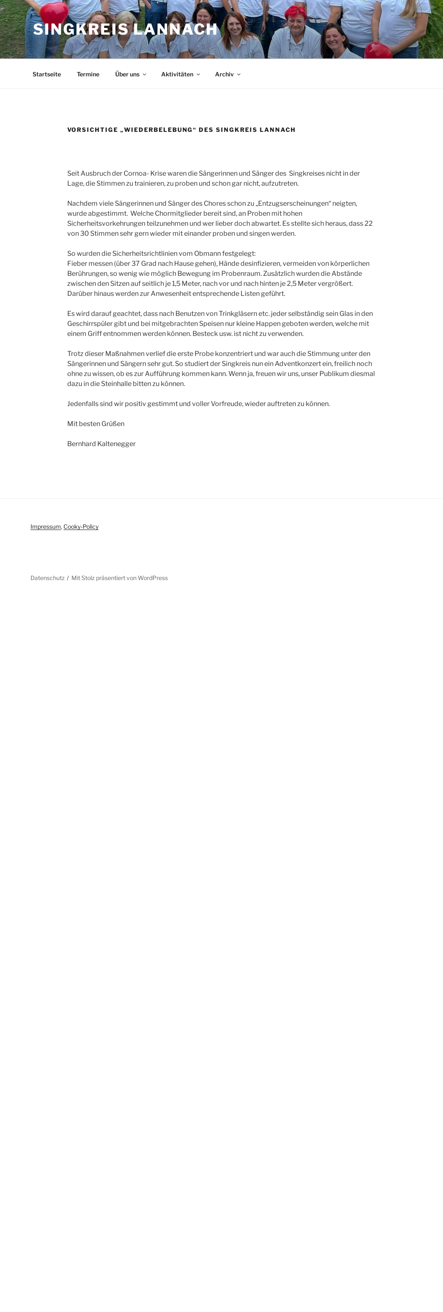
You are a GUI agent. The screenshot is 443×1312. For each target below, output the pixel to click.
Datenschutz (47, 577)
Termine (88, 74)
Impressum (45, 526)
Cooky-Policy (81, 526)
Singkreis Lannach (125, 29)
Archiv (228, 74)
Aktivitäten (181, 74)
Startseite (47, 74)
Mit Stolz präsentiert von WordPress (119, 577)
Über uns (131, 74)
